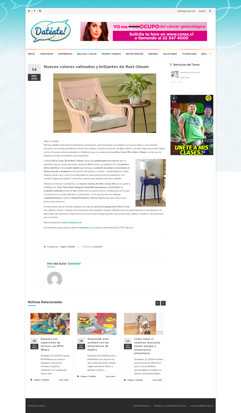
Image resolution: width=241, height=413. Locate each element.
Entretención (134, 53)
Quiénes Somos (141, 405)
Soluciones (170, 53)
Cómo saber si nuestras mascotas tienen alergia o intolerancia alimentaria (147, 346)
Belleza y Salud (87, 53)
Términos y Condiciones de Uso (170, 405)
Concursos (46, 53)
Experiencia (65, 53)
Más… (204, 53)
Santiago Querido (186, 11)
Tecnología (189, 53)
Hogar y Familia (111, 53)
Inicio (31, 53)
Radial (202, 11)
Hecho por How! (36, 405)
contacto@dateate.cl (201, 405)
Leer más (64, 380)
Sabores (153, 53)
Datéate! (98, 246)
